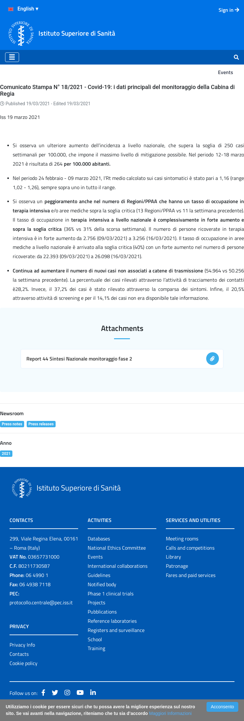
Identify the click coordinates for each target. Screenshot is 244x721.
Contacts (19, 654)
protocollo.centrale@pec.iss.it (41, 602)
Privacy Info (22, 645)
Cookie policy (23, 663)
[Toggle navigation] (12, 57)
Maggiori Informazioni (170, 713)
